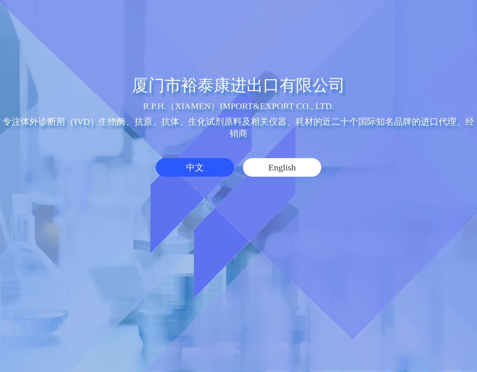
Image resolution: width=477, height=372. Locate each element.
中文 (195, 167)
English (282, 167)
